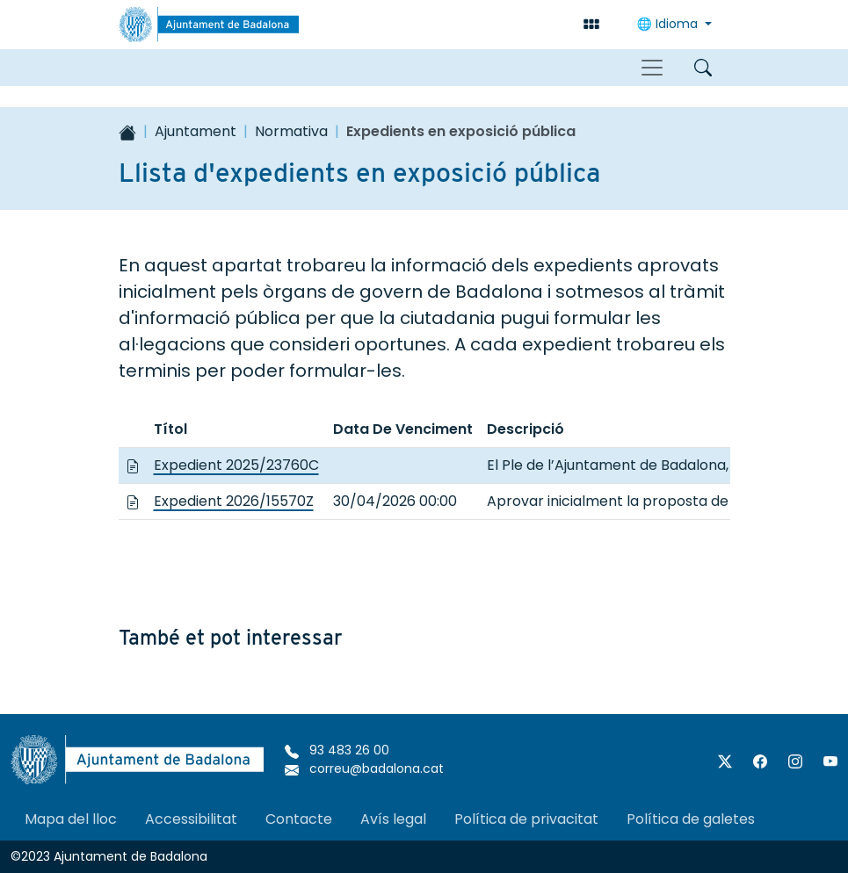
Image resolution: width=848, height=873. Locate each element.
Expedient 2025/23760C (236, 465)
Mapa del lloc (71, 819)
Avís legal (393, 819)
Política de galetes (691, 819)
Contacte (298, 819)
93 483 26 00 (337, 750)
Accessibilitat (191, 819)
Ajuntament (195, 131)
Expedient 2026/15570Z (234, 501)
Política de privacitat (526, 819)
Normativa (291, 131)
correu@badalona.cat (364, 768)
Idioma (669, 23)
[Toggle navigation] (652, 67)
